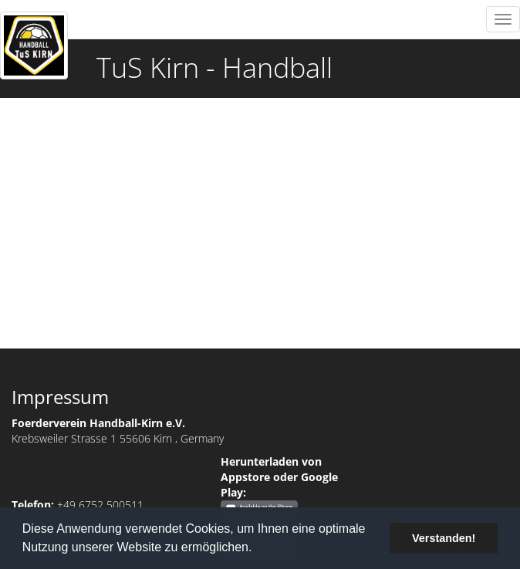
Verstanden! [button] (443, 538)
